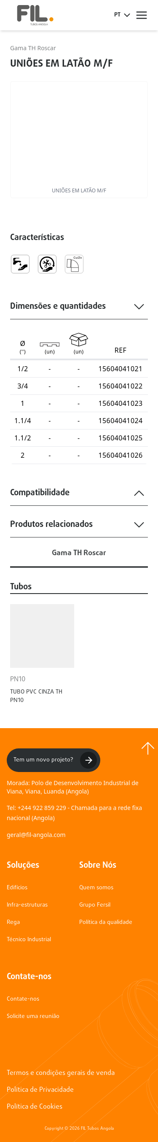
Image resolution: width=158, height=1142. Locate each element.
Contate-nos (23, 999)
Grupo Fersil (94, 905)
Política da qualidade (105, 922)
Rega (13, 922)
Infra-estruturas (27, 905)
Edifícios (17, 887)
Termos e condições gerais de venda (61, 1073)
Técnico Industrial (29, 939)
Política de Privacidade (40, 1090)
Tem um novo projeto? (55, 760)
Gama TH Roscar (33, 48)
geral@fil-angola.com (36, 835)
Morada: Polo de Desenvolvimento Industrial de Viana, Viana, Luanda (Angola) (73, 787)
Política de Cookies (34, 1107)
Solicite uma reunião (33, 1016)
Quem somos (96, 887)
